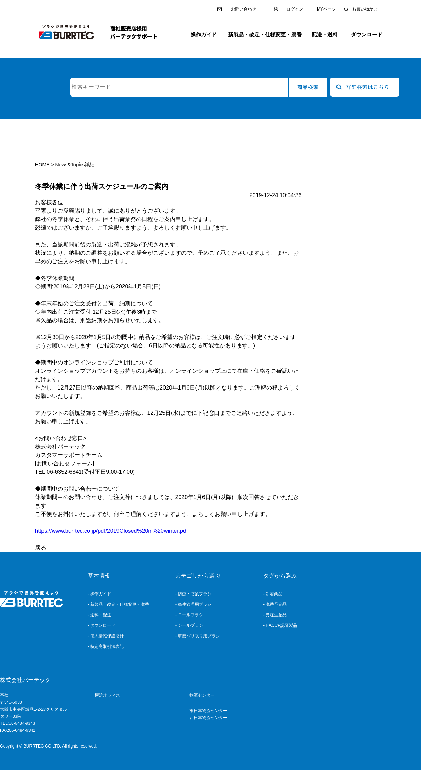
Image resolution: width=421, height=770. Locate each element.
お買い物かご (364, 9)
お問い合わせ (243, 9)
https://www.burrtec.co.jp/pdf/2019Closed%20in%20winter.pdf (111, 531)
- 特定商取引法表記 (106, 646)
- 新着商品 (272, 593)
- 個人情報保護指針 (106, 635)
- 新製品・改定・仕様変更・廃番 (118, 604)
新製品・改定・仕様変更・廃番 (265, 35)
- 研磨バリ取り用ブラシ (197, 635)
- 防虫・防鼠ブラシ (193, 593)
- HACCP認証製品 (280, 625)
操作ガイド (204, 35)
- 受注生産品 (275, 614)
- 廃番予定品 (275, 604)
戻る (40, 548)
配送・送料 (325, 35)
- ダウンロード (101, 625)
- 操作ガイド (99, 593)
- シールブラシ (189, 625)
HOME (42, 164)
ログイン (294, 9)
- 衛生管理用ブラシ (193, 604)
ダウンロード (366, 35)
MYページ (326, 9)
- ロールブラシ (189, 614)
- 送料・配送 (99, 614)
